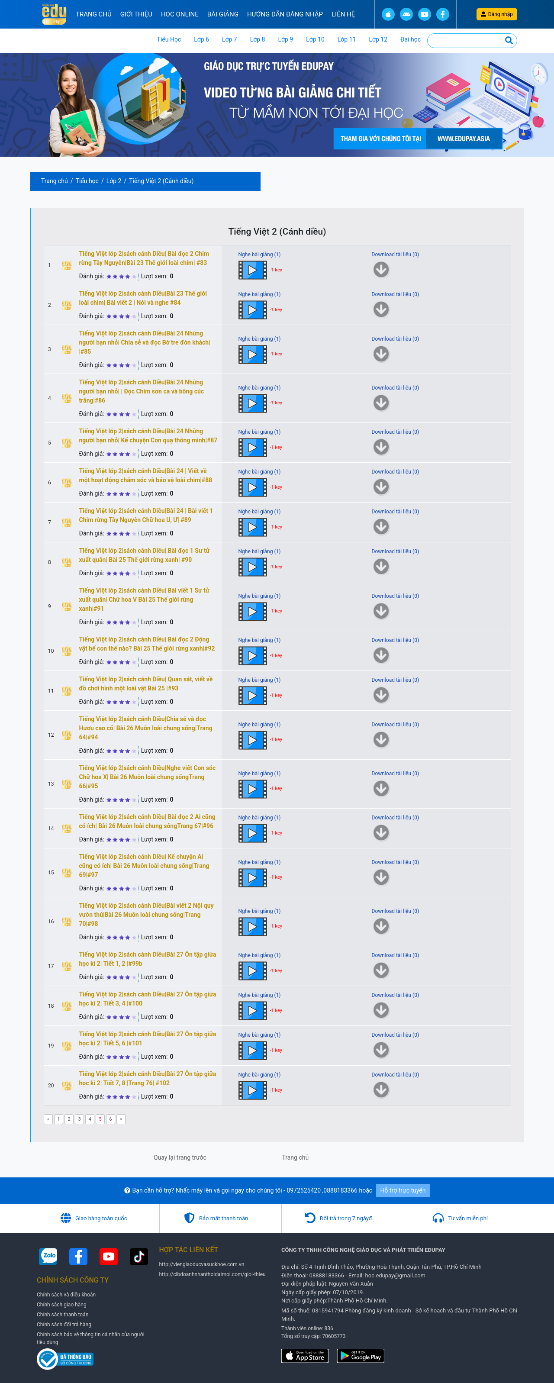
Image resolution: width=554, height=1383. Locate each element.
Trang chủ (94, 14)
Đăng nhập (497, 14)
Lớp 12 (378, 39)
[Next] (121, 1119)
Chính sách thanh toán (62, 1315)
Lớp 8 (257, 39)
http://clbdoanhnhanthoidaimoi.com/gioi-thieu (212, 1274)
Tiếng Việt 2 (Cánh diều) (161, 180)
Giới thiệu (136, 14)
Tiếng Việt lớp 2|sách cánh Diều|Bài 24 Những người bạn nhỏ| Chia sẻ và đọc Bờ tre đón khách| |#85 (144, 342)
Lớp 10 (315, 39)
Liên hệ (343, 14)
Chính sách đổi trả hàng (64, 1325)
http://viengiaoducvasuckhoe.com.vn (202, 1264)
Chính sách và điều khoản (66, 1295)
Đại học (410, 39)
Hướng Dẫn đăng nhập (285, 14)
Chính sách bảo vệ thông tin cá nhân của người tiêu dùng (91, 1338)
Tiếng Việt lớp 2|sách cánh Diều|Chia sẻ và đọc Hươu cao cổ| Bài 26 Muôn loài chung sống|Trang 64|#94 (146, 728)
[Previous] (48, 1119)
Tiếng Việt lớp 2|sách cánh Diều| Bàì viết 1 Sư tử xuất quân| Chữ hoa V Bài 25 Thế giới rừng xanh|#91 (144, 599)
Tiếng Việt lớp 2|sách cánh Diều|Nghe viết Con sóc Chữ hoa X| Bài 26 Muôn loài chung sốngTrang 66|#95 (147, 777)
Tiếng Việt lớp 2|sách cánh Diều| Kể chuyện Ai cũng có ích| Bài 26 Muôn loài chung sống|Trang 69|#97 (144, 865)
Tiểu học (87, 180)
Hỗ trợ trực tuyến (403, 1190)
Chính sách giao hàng (62, 1305)
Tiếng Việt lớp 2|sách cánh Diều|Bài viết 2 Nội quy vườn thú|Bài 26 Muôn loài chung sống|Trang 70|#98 (146, 914)
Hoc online (180, 14)
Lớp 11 (347, 39)
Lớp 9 (285, 39)
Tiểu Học (169, 39)
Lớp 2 (114, 180)
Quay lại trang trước (180, 1157)
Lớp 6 (201, 39)
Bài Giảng (222, 14)
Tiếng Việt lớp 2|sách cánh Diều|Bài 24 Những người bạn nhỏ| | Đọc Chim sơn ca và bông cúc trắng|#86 (141, 391)
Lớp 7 (229, 39)
